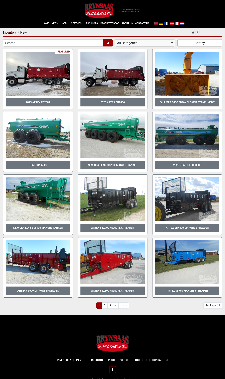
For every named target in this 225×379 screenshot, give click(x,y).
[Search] (53, 42)
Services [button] (76, 23)
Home (46, 23)
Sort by (200, 43)
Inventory (64, 360)
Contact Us (142, 23)
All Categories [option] (127, 43)
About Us (127, 23)
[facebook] (112, 369)
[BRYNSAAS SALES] (112, 343)
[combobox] (145, 42)
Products (92, 23)
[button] (55, 23)
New (54, 23)
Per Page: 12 (213, 305)
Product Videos (109, 23)
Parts (80, 360)
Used (64, 23)
